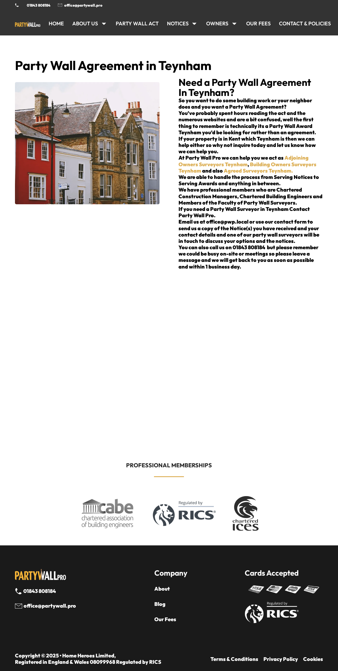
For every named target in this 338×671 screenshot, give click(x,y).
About (162, 589)
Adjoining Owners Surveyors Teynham (244, 160)
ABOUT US (85, 23)
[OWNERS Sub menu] (234, 23)
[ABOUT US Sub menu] (103, 23)
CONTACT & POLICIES (305, 23)
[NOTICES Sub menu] (194, 23)
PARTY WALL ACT (137, 23)
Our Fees (258, 23)
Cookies (313, 659)
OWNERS (217, 23)
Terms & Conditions (234, 659)
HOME (56, 23)
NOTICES (178, 23)
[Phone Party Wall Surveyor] (17, 5)
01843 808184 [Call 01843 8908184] (38, 5)
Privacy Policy (280, 659)
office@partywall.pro (83, 5)
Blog (160, 604)
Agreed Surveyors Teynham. (258, 170)
